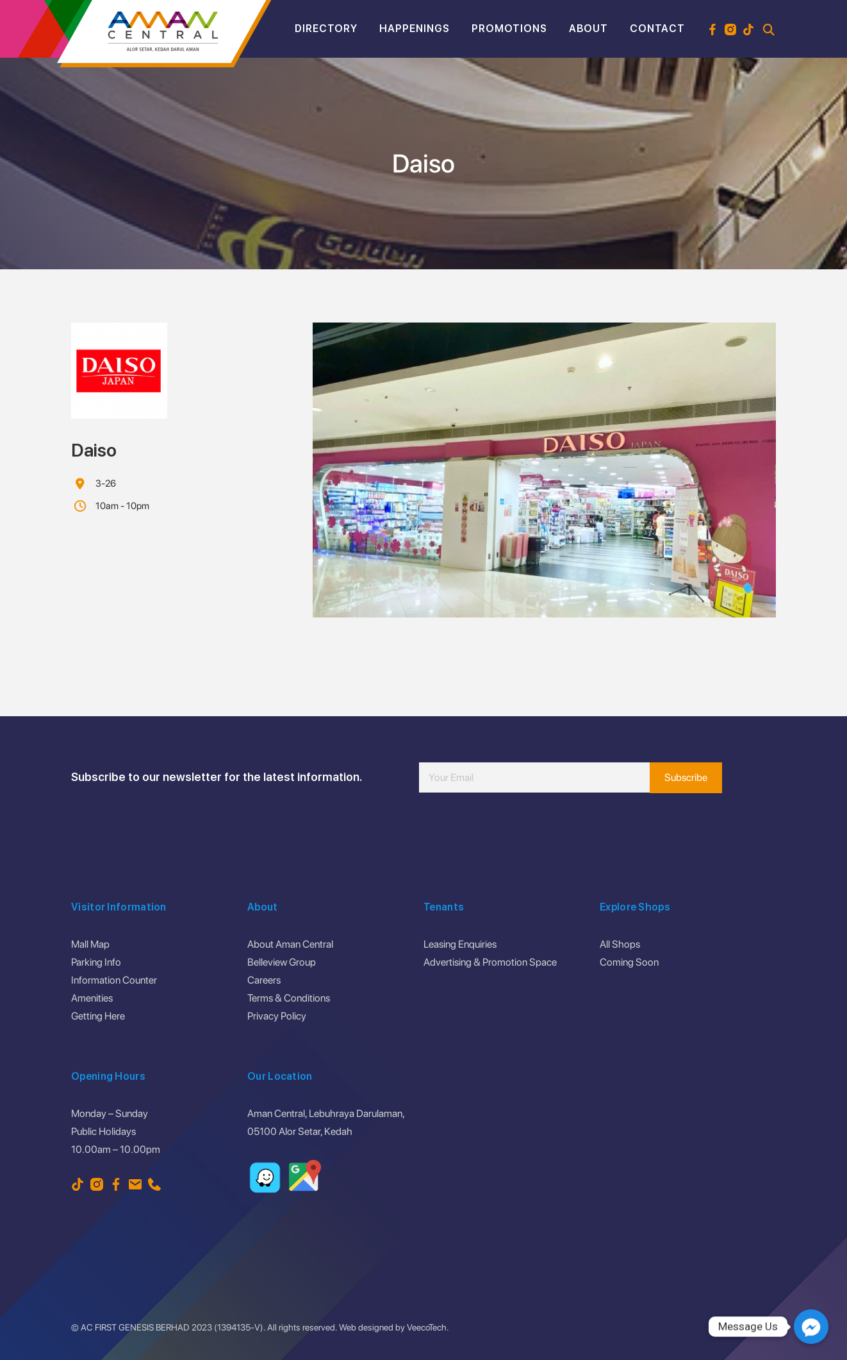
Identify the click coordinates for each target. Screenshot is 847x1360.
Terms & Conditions (288, 998)
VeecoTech (427, 1327)
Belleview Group (281, 962)
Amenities (92, 998)
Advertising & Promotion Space (490, 962)
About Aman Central (290, 944)
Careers (264, 980)
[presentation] (516, 831)
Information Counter (114, 980)
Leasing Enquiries (460, 944)
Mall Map (90, 944)
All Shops (620, 944)
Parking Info (96, 962)
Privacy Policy (276, 1016)
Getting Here (98, 1016)
